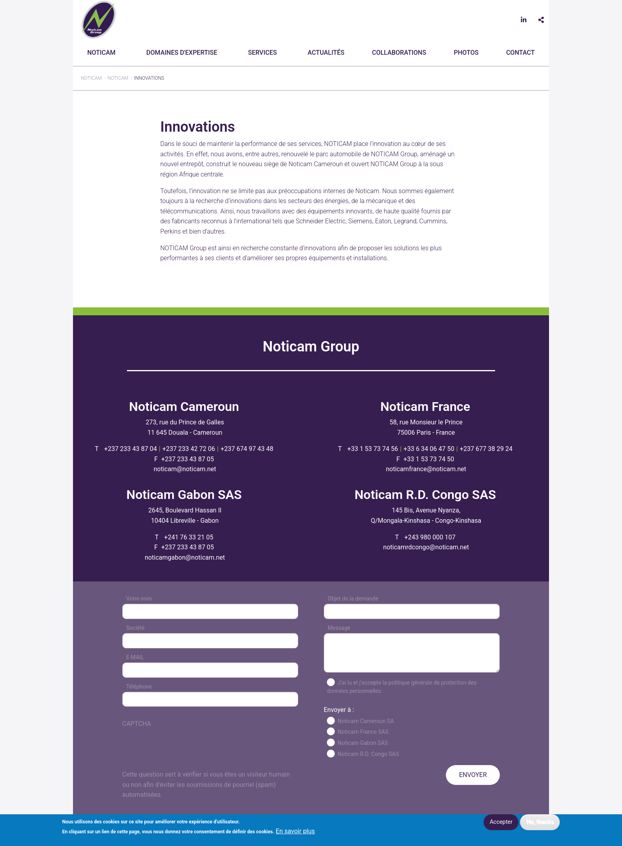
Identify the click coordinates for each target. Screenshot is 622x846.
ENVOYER (473, 775)
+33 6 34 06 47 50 (428, 449)
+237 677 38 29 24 (486, 449)
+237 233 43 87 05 (187, 459)
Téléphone (139, 686)
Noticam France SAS (363, 732)
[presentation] (182, 754)
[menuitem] (103, 53)
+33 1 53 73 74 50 (428, 459)
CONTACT (520, 52)
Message (339, 628)
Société (135, 628)
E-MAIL (135, 657)
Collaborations (399, 52)
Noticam (101, 52)
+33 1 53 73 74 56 (372, 449)
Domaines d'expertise (181, 52)
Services (262, 52)
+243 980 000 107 (429, 537)
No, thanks (540, 822)
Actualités (325, 52)
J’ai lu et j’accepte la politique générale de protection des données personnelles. (401, 686)
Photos (466, 52)
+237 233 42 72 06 (188, 449)
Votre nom (139, 598)
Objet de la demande (353, 598)
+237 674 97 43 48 (247, 449)
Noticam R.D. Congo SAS (368, 754)
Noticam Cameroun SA (366, 721)
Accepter (501, 822)
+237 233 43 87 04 (130, 449)
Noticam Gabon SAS (363, 743)
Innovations (149, 78)
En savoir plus (295, 831)
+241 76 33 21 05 (188, 537)
